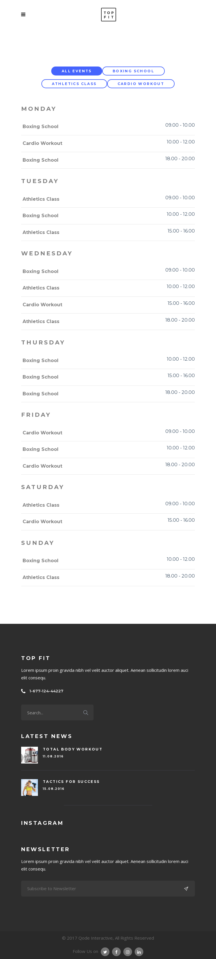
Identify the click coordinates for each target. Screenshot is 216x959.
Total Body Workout (72, 749)
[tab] (76, 71)
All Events (77, 71)
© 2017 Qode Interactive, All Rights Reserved (108, 938)
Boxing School (133, 71)
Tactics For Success (71, 781)
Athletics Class (74, 84)
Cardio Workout (141, 84)
